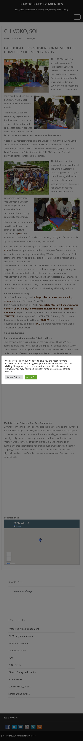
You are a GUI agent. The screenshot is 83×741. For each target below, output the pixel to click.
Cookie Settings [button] (14, 377)
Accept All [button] (30, 377)
